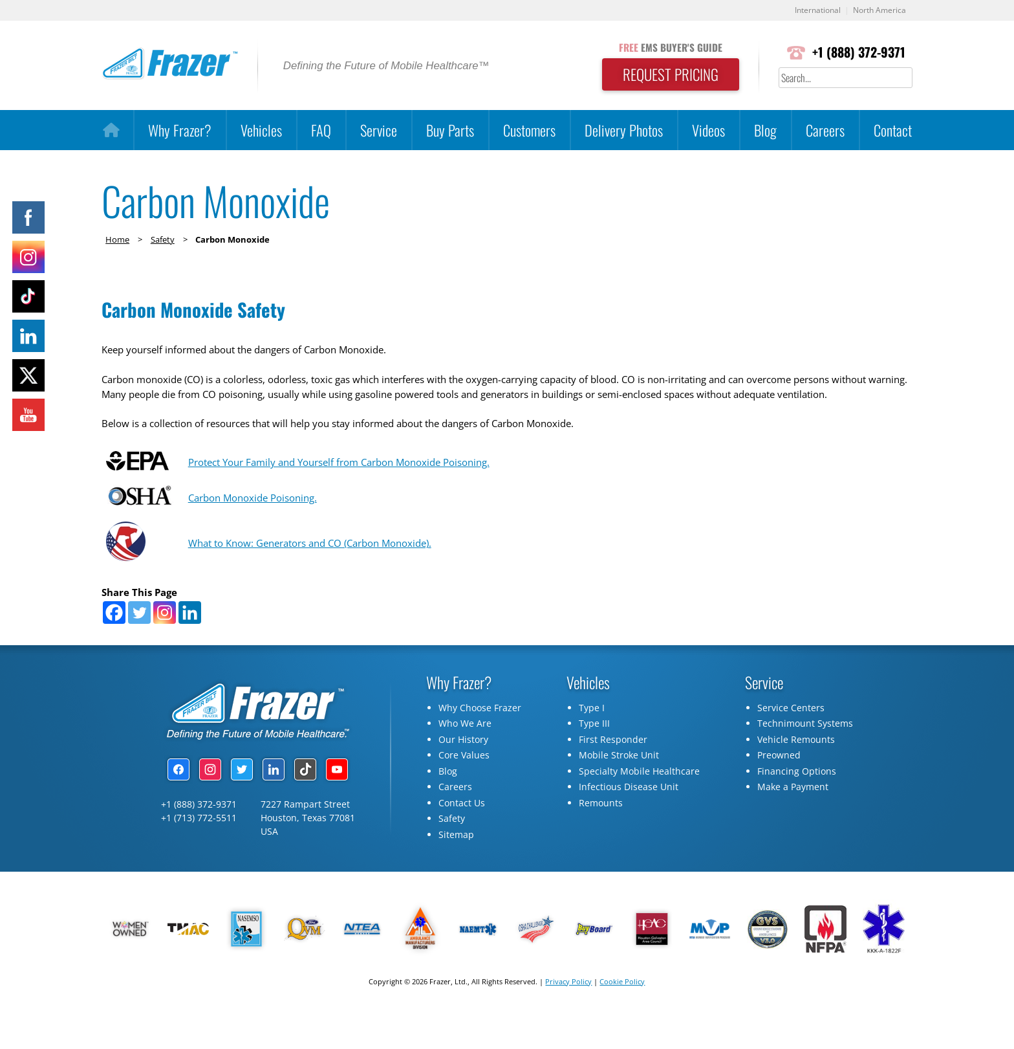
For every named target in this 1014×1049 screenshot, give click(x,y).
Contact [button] (893, 130)
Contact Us (461, 833)
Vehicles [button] (261, 130)
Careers (825, 130)
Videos (708, 130)
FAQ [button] (321, 130)
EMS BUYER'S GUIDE (666, 47)
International (812, 10)
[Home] (111, 131)
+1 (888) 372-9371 (857, 53)
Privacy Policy (568, 1012)
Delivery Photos (624, 130)
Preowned (779, 785)
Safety (163, 239)
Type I (592, 738)
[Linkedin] (189, 643)
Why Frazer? (179, 130)
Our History (463, 770)
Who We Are (464, 753)
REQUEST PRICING (666, 75)
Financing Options (796, 801)
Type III (594, 753)
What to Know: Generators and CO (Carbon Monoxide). (316, 572)
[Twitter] (139, 643)
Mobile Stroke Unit (619, 785)
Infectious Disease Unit (628, 817)
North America (878, 10)
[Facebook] (114, 643)
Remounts (601, 833)
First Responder (613, 770)
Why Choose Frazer (479, 738)
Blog (765, 130)
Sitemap (456, 865)
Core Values (464, 785)
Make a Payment (792, 817)
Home (117, 239)
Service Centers (791, 738)
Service (378, 130)
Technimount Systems (805, 753)
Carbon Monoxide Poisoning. (253, 527)
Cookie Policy (622, 1012)
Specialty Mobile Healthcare (639, 801)
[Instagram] (164, 643)
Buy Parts (450, 130)
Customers (529, 130)
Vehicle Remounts (796, 770)
